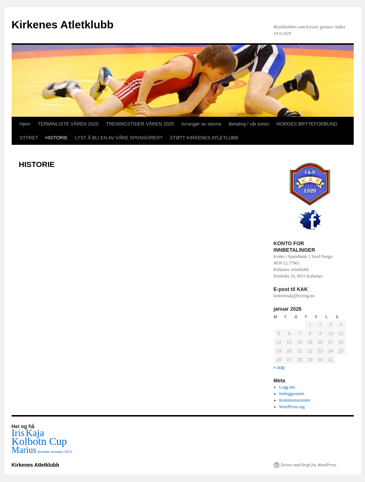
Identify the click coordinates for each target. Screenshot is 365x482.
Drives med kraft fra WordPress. (309, 464)
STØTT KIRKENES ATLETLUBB (204, 137)
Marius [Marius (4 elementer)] (24, 450)
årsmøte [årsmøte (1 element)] (43, 452)
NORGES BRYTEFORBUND (307, 124)
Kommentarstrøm (294, 400)
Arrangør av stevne (201, 124)
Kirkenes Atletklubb (63, 25)
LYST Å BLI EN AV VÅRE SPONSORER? (119, 137)
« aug (279, 367)
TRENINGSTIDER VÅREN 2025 (140, 124)
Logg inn (287, 387)
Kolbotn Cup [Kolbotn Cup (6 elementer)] (39, 441)
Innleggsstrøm (291, 393)
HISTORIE (56, 137)
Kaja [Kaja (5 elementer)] (34, 432)
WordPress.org (292, 406)
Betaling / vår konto (249, 124)
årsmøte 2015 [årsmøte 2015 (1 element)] (61, 452)
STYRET (29, 137)
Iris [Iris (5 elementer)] (18, 432)
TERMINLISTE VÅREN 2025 (68, 124)
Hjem (25, 124)
